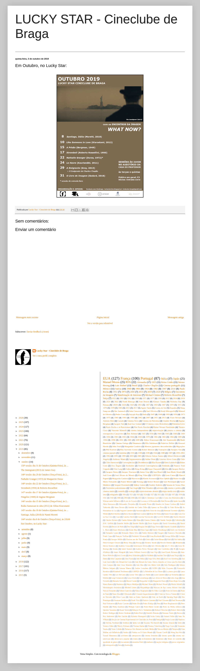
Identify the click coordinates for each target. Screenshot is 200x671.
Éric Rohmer (132, 433)
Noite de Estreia (172, 591)
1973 (183, 414)
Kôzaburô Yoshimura (121, 571)
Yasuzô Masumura (110, 636)
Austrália (139, 511)
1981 (156, 437)
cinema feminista (151, 636)
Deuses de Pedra (118, 527)
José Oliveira (151, 411)
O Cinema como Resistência (157, 424)
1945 (167, 433)
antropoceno (136, 636)
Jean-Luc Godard (135, 424)
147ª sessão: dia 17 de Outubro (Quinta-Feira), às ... (44, 492)
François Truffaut (122, 536)
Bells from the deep (153, 511)
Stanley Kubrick (155, 485)
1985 (120, 408)
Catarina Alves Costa (168, 459)
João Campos (108, 565)
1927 (152, 495)
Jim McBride (149, 555)
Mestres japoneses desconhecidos (158, 446)
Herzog (138, 543)
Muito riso (177, 478)
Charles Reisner (127, 520)
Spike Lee (136, 623)
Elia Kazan (156, 462)
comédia (121, 491)
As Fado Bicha (173, 507)
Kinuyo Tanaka (159, 401)
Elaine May (133, 530)
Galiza (128, 469)
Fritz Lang (118, 469)
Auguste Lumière (126, 511)
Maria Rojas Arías (175, 581)
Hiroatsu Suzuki (151, 543)
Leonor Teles (134, 575)
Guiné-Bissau (159, 539)
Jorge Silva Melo (154, 559)
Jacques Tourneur (129, 472)
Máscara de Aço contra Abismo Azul (168, 587)
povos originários (178, 642)
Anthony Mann (119, 459)
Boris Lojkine (141, 514)
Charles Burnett (179, 517)
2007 (148, 417)
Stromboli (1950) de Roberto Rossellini (39, 488)
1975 (108, 417)
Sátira (180, 623)
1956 (108, 437)
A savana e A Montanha (149, 501)
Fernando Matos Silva (130, 533)
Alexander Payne (145, 504)
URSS (115, 405)
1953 (140, 405)
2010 (173, 388)
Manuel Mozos (111, 382)
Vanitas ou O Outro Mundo (142, 632)
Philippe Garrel (134, 607)
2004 (126, 498)
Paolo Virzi (135, 600)
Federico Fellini (167, 443)
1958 (175, 414)
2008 (132, 498)
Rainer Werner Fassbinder (164, 427)
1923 (138, 495)
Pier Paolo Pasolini (142, 427)
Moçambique (145, 587)
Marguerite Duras (159, 581)
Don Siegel (131, 527)
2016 (21, 570)
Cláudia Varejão (165, 520)
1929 (132, 405)
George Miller (170, 536)
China (138, 520)
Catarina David (128, 517)
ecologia (131, 491)
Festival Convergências (148, 466)
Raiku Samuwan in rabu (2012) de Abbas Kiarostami (45, 506)
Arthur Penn (150, 459)
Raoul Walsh (124, 610)
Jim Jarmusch (120, 411)
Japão (176, 378)
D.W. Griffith (108, 523)
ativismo (160, 488)
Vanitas (125, 632)
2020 (21, 444)
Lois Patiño (146, 575)
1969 (140, 437)
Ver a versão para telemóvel (100, 323)
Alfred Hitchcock (174, 456)
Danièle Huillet (138, 523)
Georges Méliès (117, 539)
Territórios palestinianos (116, 488)
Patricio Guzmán (149, 600)
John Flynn (129, 559)
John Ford (116, 446)
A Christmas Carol (152, 498)
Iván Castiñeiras (164, 549)
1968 (132, 437)
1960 (129, 388)
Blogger (115, 654)
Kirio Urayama (167, 568)
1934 (151, 433)
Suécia (118, 388)
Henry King (128, 543)
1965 (124, 437)
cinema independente (139, 430)
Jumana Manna (125, 568)
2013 (164, 417)
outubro (25, 462)
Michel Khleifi (176, 584)
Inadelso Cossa (124, 546)
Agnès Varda (146, 408)
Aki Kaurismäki (169, 440)
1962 (129, 398)
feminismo (160, 639)
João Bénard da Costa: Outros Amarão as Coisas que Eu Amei (158, 562)
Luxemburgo (144, 578)
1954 (146, 388)
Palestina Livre (178, 424)
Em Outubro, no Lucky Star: (34, 523)
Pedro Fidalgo (148, 603)
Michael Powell (162, 584)
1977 (152, 398)
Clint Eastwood (112, 462)
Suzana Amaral (168, 623)
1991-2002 (180, 453)
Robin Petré (138, 613)
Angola (106, 459)
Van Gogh (134, 488)
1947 (152, 414)
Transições (162, 449)
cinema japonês (109, 453)
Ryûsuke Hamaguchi (139, 616)
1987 (170, 453)
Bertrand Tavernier (171, 511)
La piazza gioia (171, 571)
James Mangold (120, 552)
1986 (163, 453)
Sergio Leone (170, 620)
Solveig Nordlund (112, 623)
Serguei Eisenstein (122, 485)
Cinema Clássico (150, 520)
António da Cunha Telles (137, 507)
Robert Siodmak (125, 613)
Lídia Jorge (174, 578)
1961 (122, 398)
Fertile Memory (148, 533)
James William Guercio (138, 552)
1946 (175, 433)
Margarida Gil (144, 581)
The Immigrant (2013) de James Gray (38, 470)
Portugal (147, 378)
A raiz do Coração (130, 501)
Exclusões (130, 466)
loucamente (125, 642)
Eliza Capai (145, 530)
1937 (173, 495)
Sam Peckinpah (169, 482)
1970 (172, 405)
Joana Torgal (174, 555)
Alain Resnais (176, 417)
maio (24, 547)
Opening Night (172, 597)
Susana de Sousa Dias (175, 485)
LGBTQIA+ (156, 475)
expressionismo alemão (148, 491)
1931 (132, 453)
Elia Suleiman (151, 443)
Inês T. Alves (170, 546)
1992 (108, 456)
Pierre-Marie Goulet (151, 607)
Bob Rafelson (116, 514)
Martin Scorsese (149, 478)
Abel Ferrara (165, 501)
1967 (164, 405)
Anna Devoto (119, 507)
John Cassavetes (136, 411)
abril (24, 551)
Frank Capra (107, 536)
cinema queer (167, 636)
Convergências (128, 462)
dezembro (26, 453)
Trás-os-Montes (163, 629)
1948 (160, 414)
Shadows (181, 620)
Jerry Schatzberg (135, 555)
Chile (182, 459)
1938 (180, 495)
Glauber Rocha (169, 421)
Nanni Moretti (127, 482)
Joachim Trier (162, 555)
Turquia (175, 629)
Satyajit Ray (134, 414)
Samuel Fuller (169, 616)
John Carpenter (116, 559)
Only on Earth (157, 597)
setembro (26, 529)
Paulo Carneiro (123, 603)
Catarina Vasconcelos (146, 517)
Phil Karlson (111, 449)
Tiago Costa (169, 626)
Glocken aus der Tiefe (134, 539)
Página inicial (103, 317)
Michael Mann (147, 584)
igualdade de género (110, 642)
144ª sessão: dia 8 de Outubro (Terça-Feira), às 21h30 (45, 519)
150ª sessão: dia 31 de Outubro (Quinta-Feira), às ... (44, 465)
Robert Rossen (153, 482)
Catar (118, 517)
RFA (128, 382)
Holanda (179, 543)
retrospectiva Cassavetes (113, 433)
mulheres (149, 642)
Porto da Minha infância (172, 607)
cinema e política (175, 488)
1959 (156, 405)
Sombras (126, 623)
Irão (166, 469)
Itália (164, 378)
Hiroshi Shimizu (166, 543)
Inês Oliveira (156, 546)
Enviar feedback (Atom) (38, 331)
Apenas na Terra (157, 507)
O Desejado (127, 594)
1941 (105, 498)
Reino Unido (167, 382)
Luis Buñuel (120, 385)
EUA (106, 378)
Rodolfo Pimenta (152, 613)
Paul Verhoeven (109, 603)
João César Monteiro (125, 565)
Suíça (105, 398)
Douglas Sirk (143, 527)
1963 (116, 437)
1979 (148, 437)
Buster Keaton (169, 514)
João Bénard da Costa (123, 562)
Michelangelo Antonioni (112, 587)
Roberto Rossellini (172, 395)
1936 (140, 453)
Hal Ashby (178, 539)
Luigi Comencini (117, 578)
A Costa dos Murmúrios (171, 498)
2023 (21, 431)
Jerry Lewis (121, 555)
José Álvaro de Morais (124, 475)
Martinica (119, 584)
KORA (155, 568)
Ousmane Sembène (121, 600)
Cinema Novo (133, 421)
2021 (21, 440)
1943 (112, 498)
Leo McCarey (120, 575)
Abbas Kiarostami (151, 440)
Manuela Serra (118, 581)
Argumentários (135, 459)
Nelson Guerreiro (125, 591)
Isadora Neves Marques (145, 549)
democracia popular (121, 639)
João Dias (140, 565)
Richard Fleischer (161, 610)
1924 (145, 495)
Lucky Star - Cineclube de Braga (52, 350)
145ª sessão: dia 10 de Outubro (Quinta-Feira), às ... (44, 510)
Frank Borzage (128, 401)
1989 (180, 437)
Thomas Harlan (138, 626)
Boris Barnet (128, 514)
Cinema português (171, 385)
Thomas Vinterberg (155, 626)
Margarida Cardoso (120, 478)
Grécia (148, 539)
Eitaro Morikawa (119, 530)
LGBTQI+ (136, 571)
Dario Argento (153, 523)
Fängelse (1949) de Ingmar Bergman (37, 497)
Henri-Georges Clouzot (111, 543)
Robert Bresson (148, 449)
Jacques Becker (178, 469)
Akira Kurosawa (109, 504)
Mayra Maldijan (133, 584)
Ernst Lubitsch (170, 462)
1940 (159, 433)
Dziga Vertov (156, 527)
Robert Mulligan (109, 613)
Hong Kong (140, 469)
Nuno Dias (116, 594)
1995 (116, 456)
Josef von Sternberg (171, 559)
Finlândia (166, 466)
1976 (105, 408)
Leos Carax (170, 475)
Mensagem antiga (176, 317)
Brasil (135, 385)
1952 (114, 398)
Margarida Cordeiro (132, 446)
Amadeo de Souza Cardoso (165, 504)
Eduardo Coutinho (170, 527)
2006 (129, 440)
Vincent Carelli (161, 632)
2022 (21, 435)
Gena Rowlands (156, 536)
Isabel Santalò (127, 549)
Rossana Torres (168, 613)
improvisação (157, 430)
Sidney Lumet (139, 485)
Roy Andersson (109, 616)
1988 (119, 498)
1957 (148, 405)
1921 (131, 495)
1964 (137, 388)
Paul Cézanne (163, 600)
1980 (116, 417)
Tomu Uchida (116, 629)
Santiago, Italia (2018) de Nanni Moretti (39, 514)
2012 (167, 398)
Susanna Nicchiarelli (151, 623)
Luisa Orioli (131, 578)
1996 (113, 440)
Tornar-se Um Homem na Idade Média (139, 629)
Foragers (161, 533)
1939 (147, 453)
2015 (21, 575)
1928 (124, 405)
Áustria (127, 645)
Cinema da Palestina (150, 421)
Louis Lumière (159, 575)
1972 (180, 405)
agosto (25, 533)
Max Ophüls (165, 478)
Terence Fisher (108, 626)
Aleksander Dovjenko (127, 504)
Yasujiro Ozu (176, 449)
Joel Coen (107, 475)
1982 (155, 388)
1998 (132, 417)
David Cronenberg (170, 523)
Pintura (106, 405)
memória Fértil (137, 642)
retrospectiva (110, 645)
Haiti (169, 539)
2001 (121, 440)
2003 (132, 456)
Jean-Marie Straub (174, 472)
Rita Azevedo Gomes (129, 449)
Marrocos (135, 478)
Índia (145, 414)
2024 (21, 426)
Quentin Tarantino (109, 610)
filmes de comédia (175, 639)
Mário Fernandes (110, 482)
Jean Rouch (158, 472)
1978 (112, 408)
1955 (153, 382)
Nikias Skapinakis (141, 591)
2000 (132, 391)
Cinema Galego (122, 443)
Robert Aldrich (176, 610)
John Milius (140, 559)
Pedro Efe (136, 603)
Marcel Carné (131, 581)
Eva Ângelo (116, 466)
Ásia (120, 645)
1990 (160, 398)
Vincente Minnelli (119, 430)
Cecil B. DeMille (163, 517)
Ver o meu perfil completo (45, 355)
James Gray (145, 472)
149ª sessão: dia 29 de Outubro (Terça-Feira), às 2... (44, 474)
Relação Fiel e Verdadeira (141, 610)
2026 (21, 417)
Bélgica (168, 391)
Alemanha (141, 382)
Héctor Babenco (109, 546)
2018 (21, 561)
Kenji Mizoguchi (168, 411)
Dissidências (143, 462)
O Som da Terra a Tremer (167, 594)
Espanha (173, 408)
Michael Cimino (152, 395)
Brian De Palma (155, 514)
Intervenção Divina (140, 546)
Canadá (121, 421)
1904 (124, 495)
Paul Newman (177, 600)
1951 (115, 391)
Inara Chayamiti (154, 469)
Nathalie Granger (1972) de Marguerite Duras (42, 479)
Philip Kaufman (119, 607)
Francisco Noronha (175, 533)
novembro (26, 457)
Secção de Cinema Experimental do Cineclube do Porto (132, 620)
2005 (139, 456)
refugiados (114, 494)
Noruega (140, 482)
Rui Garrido (122, 616)
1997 (164, 388)
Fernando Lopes (112, 533)
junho (24, 542)
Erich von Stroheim (177, 530)
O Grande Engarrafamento (144, 594)
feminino (123, 453)
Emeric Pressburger (160, 530)
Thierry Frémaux (123, 626)
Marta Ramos (108, 584)
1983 (164, 437)
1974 (124, 391)
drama (135, 639)
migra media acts (169, 491)
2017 (21, 566)
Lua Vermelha (173, 575)
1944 (155, 453)
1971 (144, 398)
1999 (124, 456)
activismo (124, 636)
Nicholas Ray (176, 401)
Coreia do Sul (160, 408)
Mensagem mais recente (27, 317)
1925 (144, 433)
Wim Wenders (147, 488)
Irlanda (115, 549)
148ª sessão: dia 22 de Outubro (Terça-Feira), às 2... (44, 483)
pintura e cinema (174, 430)
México (106, 388)
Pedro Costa (121, 414)
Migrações (180, 446)
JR (174, 549)
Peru (158, 603)
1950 (168, 414)
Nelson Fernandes (109, 591)
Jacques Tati (119, 424)
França (125, 378)
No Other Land (156, 591)
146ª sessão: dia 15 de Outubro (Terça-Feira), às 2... (44, 501)
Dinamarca (136, 443)
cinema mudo (108, 491)
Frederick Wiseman (139, 536)
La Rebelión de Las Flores (152, 571)
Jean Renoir (144, 401)
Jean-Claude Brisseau (169, 552)
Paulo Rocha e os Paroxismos (118, 427)
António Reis (108, 421)
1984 (172, 437)
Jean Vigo (154, 552)
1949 (183, 433)
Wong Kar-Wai (176, 632)
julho (24, 538)
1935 (166, 495)
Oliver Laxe (120, 597)
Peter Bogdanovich (171, 603)
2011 (156, 417)
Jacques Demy (112, 472)
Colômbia (178, 520)
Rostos (179, 613)
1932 (159, 495)
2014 (175, 398)
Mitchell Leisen (131, 587)
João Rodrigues (170, 565)
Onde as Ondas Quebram (138, 597)
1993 (124, 417)
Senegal (159, 620)
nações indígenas (162, 642)
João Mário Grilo (154, 565)
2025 (21, 422)
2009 (137, 440)
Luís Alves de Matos (159, 578)
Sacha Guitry (155, 616)
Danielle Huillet (123, 523)
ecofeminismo (147, 639)
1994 (105, 440)
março (25, 556)
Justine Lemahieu (141, 568)
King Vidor (143, 475)
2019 (21, 449)
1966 (137, 398)
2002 (140, 417)
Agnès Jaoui (177, 501)
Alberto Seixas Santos (154, 456)
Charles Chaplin (150, 385)
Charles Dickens (112, 520)
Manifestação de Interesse (129, 395)
